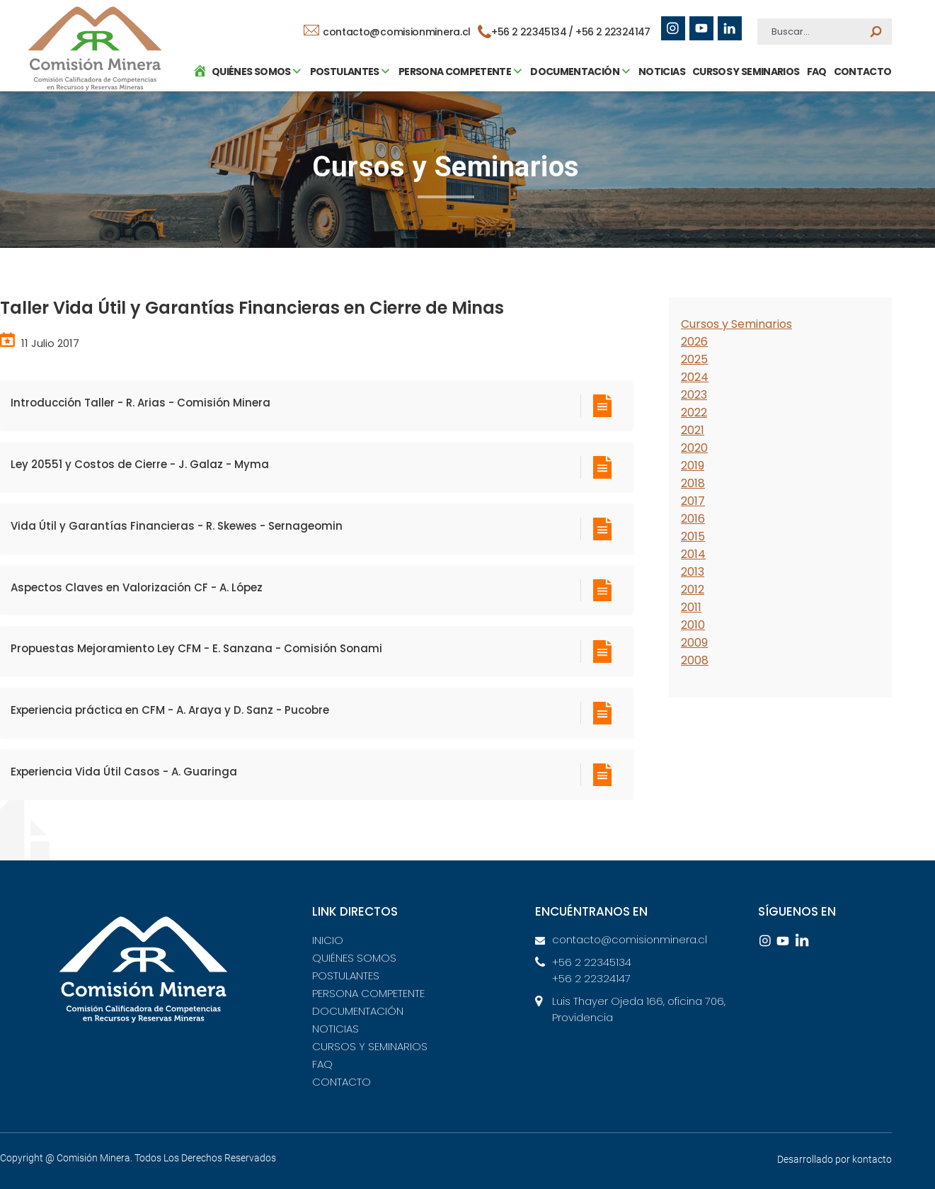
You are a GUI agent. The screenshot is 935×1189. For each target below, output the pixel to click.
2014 (693, 554)
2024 (695, 377)
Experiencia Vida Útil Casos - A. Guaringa (124, 771)
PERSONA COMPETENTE (368, 993)
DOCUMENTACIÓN (357, 1010)
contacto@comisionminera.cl (387, 32)
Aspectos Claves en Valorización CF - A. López (137, 587)
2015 (693, 536)
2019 (692, 465)
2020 (694, 448)
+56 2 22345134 (591, 962)
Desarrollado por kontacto (834, 1159)
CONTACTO (859, 138)
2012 (692, 589)
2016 (693, 519)
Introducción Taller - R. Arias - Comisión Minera (140, 402)
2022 (694, 412)
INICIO (327, 940)
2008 (695, 660)
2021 (692, 430)
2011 (691, 607)
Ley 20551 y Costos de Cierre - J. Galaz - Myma (140, 464)
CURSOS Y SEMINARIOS (742, 138)
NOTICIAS (659, 138)
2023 (694, 395)
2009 (694, 643)
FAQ (813, 138)
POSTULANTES (345, 975)
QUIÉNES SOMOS (354, 957)
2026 (694, 342)
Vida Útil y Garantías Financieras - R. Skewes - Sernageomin (177, 525)
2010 (693, 625)
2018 (693, 483)
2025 (694, 359)
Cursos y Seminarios (736, 324)
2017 (693, 501)
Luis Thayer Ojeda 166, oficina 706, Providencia (638, 1009)
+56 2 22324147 (613, 32)
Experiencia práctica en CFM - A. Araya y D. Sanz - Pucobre (170, 709)
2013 (692, 572)
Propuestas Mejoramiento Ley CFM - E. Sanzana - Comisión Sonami (196, 648)
